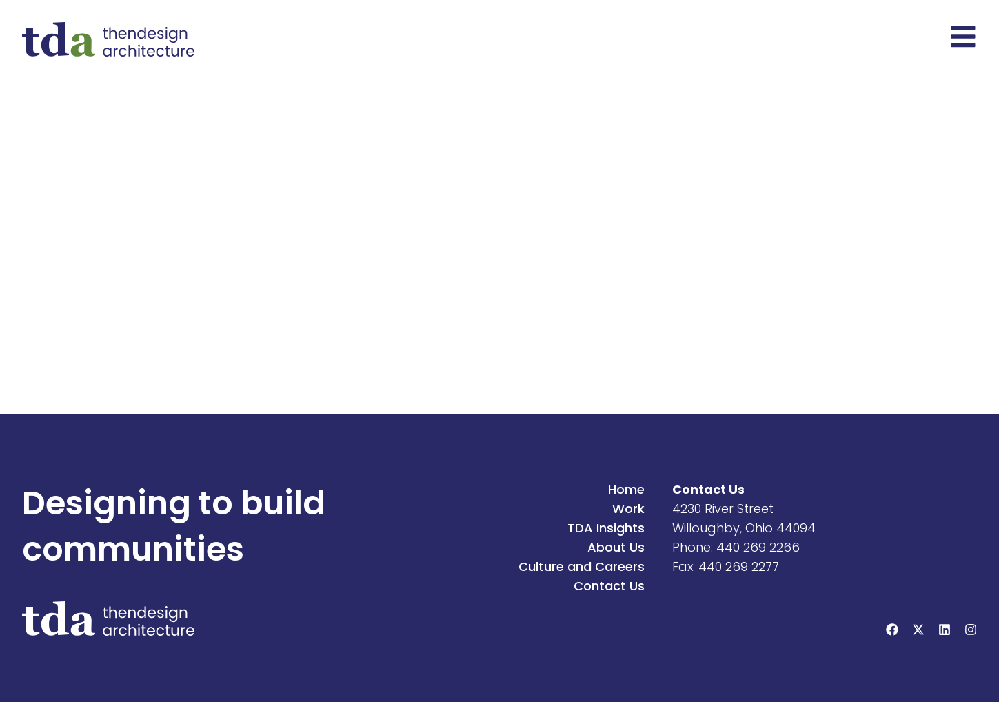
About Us (616, 547)
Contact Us (609, 585)
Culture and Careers (581, 566)
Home (626, 489)
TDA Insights (606, 527)
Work (628, 508)
